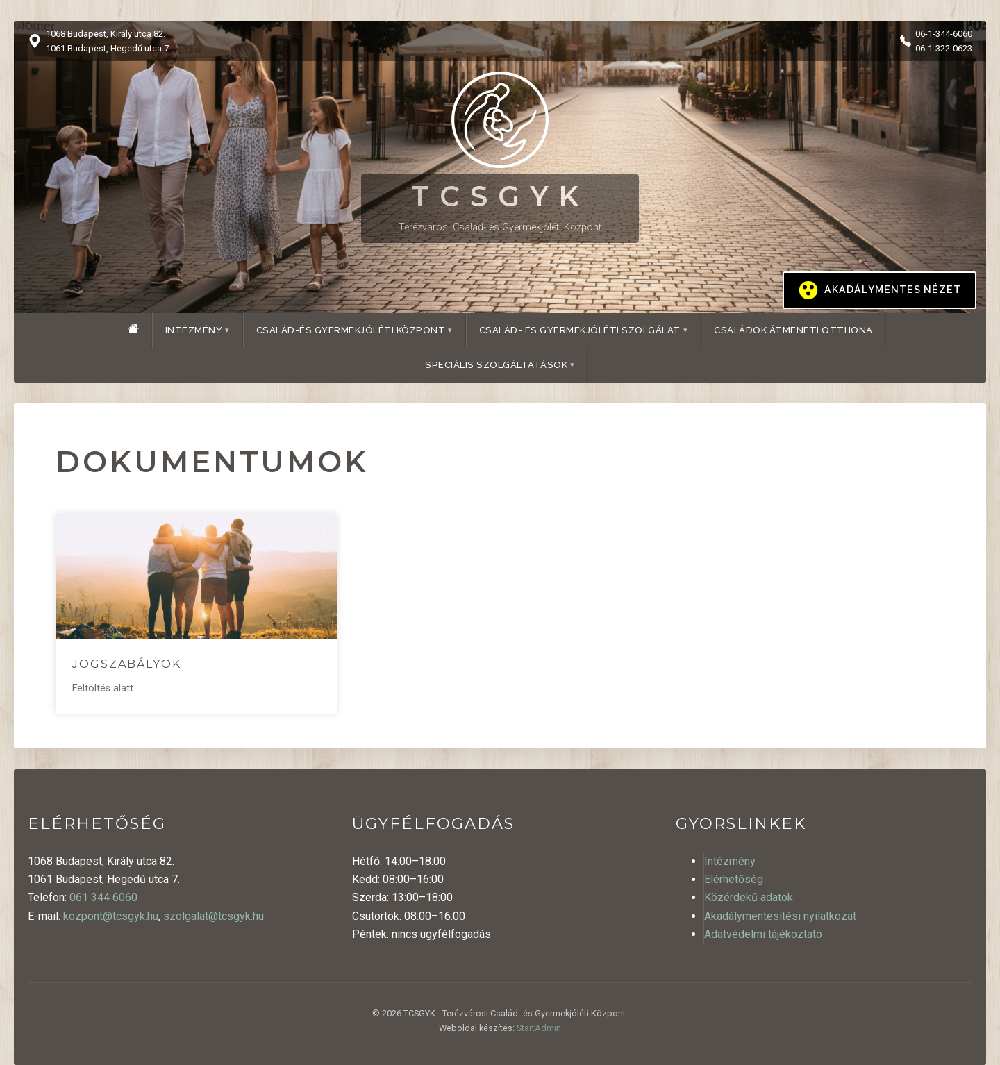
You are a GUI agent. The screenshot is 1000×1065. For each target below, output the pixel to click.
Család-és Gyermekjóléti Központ (351, 330)
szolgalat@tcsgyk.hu (213, 916)
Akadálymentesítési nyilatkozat (780, 916)
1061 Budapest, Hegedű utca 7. (108, 48)
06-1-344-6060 (943, 33)
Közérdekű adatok (748, 897)
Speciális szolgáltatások (496, 365)
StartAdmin (539, 1028)
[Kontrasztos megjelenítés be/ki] (879, 290)
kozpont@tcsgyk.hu (110, 916)
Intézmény (194, 330)
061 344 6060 (103, 897)
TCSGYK (500, 196)
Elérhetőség (733, 879)
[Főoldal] (133, 328)
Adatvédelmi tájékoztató (763, 934)
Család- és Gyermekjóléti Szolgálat (580, 330)
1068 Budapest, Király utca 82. (105, 33)
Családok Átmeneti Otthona (793, 330)
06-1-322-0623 (943, 48)
